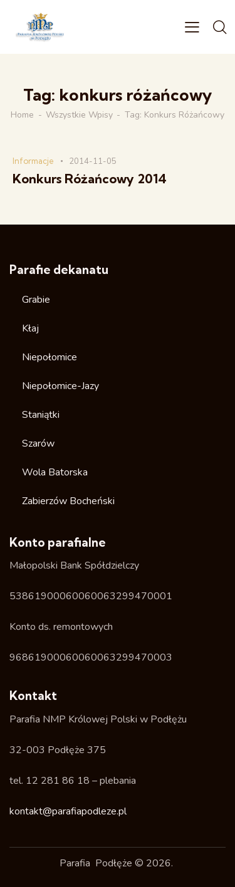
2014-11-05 (93, 161)
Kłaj (30, 328)
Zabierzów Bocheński (68, 501)
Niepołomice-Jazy (60, 386)
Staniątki (41, 415)
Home (22, 115)
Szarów (38, 443)
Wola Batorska (55, 472)
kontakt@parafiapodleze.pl (68, 811)
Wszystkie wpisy (79, 115)
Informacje (33, 161)
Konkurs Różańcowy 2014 (90, 179)
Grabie (36, 300)
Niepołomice (49, 357)
